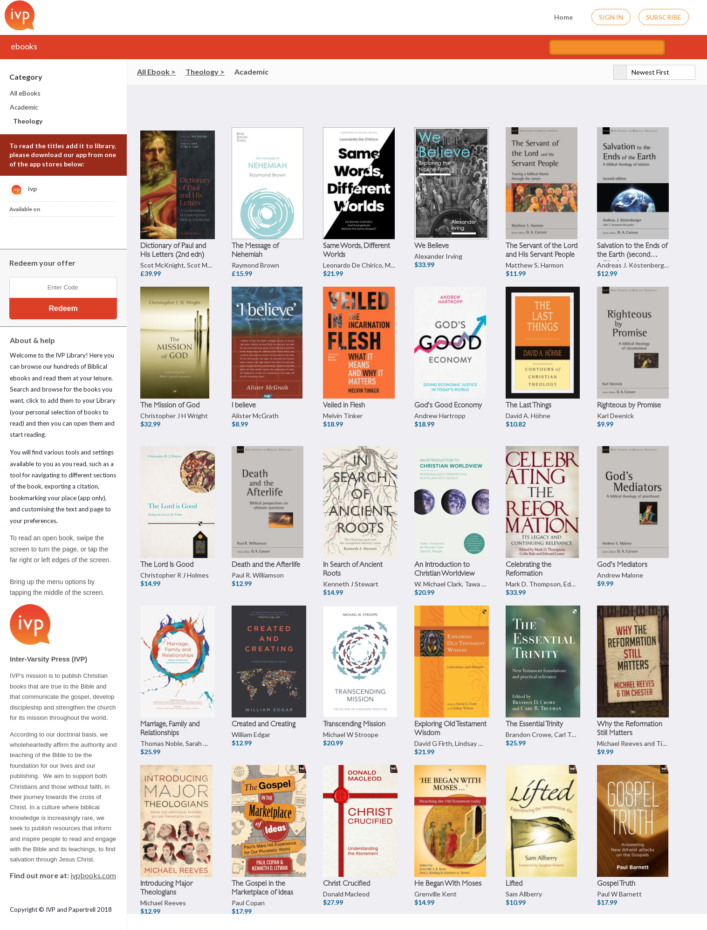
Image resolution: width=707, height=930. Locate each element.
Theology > (205, 71)
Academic (251, 71)
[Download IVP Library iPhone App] (20, 230)
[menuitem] (63, 93)
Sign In (611, 17)
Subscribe (663, 17)
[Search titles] (607, 47)
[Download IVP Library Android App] (43, 230)
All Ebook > (156, 71)
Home (557, 16)
